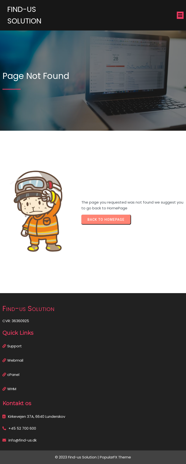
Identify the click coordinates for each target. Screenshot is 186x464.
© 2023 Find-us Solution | (77, 457)
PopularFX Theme (115, 457)
